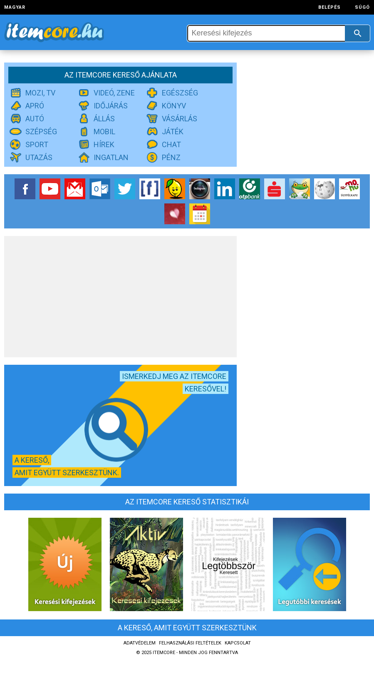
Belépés (329, 7)
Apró (34, 105)
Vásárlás (179, 118)
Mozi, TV (40, 92)
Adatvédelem (140, 643)
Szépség (41, 131)
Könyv (174, 105)
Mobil (104, 131)
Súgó (362, 7)
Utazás (38, 157)
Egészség (180, 92)
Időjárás (111, 105)
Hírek (104, 144)
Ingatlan (111, 157)
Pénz (171, 157)
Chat (171, 144)
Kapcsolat (238, 643)
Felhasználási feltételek (190, 643)
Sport (36, 144)
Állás (104, 118)
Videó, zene (114, 92)
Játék (172, 131)
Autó (34, 118)
